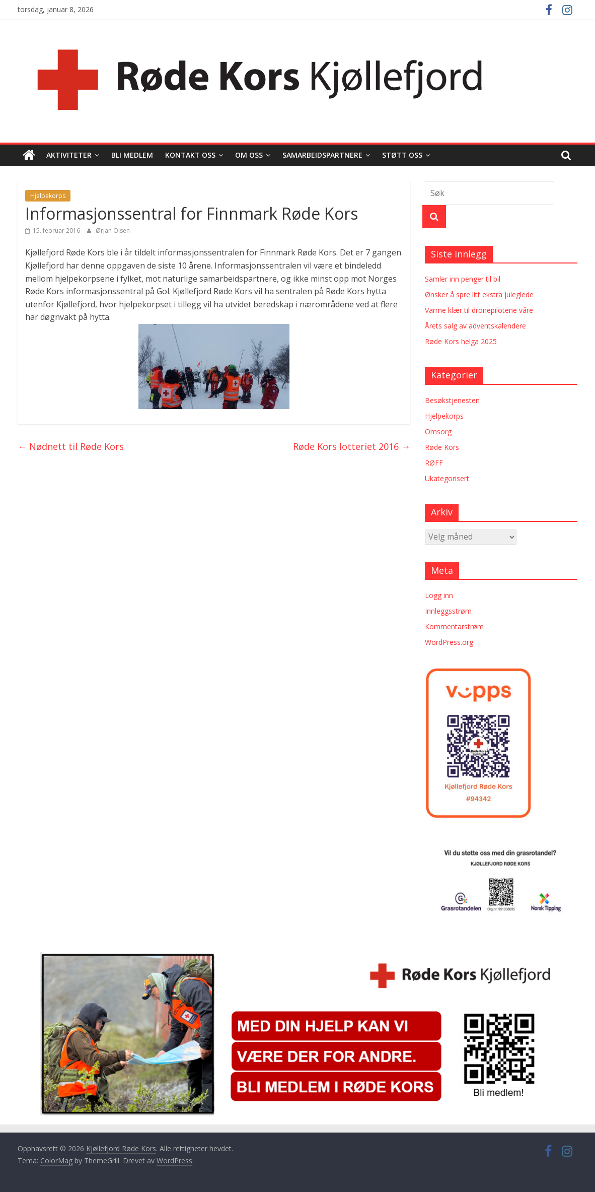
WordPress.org (449, 642)
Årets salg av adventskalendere (475, 325)
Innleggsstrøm (448, 611)
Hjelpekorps (47, 195)
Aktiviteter (69, 155)
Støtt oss (402, 155)
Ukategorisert (447, 478)
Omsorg (438, 431)
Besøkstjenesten (452, 400)
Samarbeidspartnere (322, 155)
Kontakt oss (190, 155)
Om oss (249, 155)
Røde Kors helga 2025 (461, 341)
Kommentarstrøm (454, 626)
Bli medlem (132, 155)
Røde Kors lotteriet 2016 (351, 446)
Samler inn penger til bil (462, 279)
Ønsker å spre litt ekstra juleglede (479, 294)
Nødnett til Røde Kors (71, 446)
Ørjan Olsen (113, 230)
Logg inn (439, 595)
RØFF (434, 463)
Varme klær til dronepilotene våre (479, 310)
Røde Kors (442, 447)
